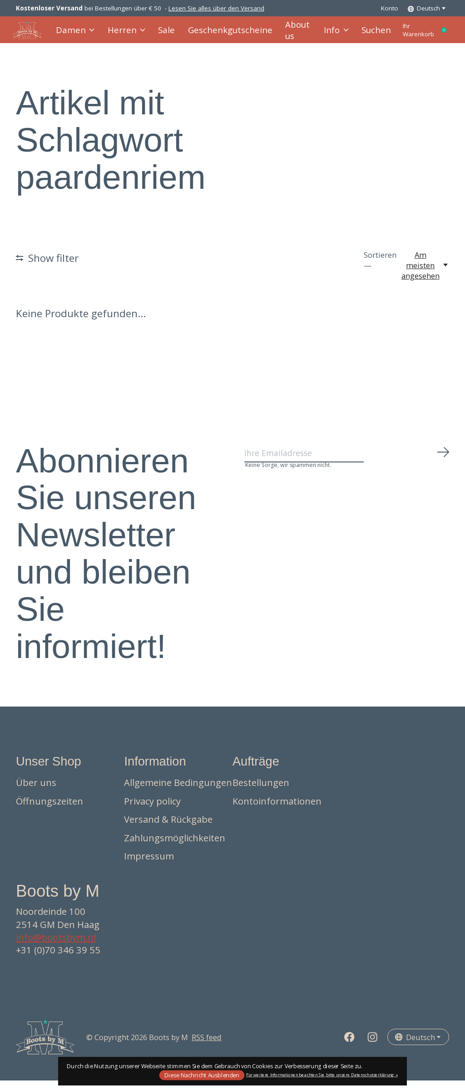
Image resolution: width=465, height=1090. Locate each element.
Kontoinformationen (277, 810)
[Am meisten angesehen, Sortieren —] (425, 274)
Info (320, 34)
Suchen (359, 34)
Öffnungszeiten (49, 810)
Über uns (36, 792)
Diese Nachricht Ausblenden (201, 1075)
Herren (127, 34)
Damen (79, 34)
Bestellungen (260, 792)
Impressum (149, 865)
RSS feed (207, 1046)
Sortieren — (380, 269)
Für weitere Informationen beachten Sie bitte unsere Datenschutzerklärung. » (322, 1075)
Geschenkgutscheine (223, 34)
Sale (165, 34)
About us (284, 34)
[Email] (347, 465)
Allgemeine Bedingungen (178, 792)
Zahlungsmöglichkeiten (174, 847)
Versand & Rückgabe (168, 828)
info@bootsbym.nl (56, 946)
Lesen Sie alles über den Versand (216, 8)
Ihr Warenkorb (417, 34)
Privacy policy (152, 810)
